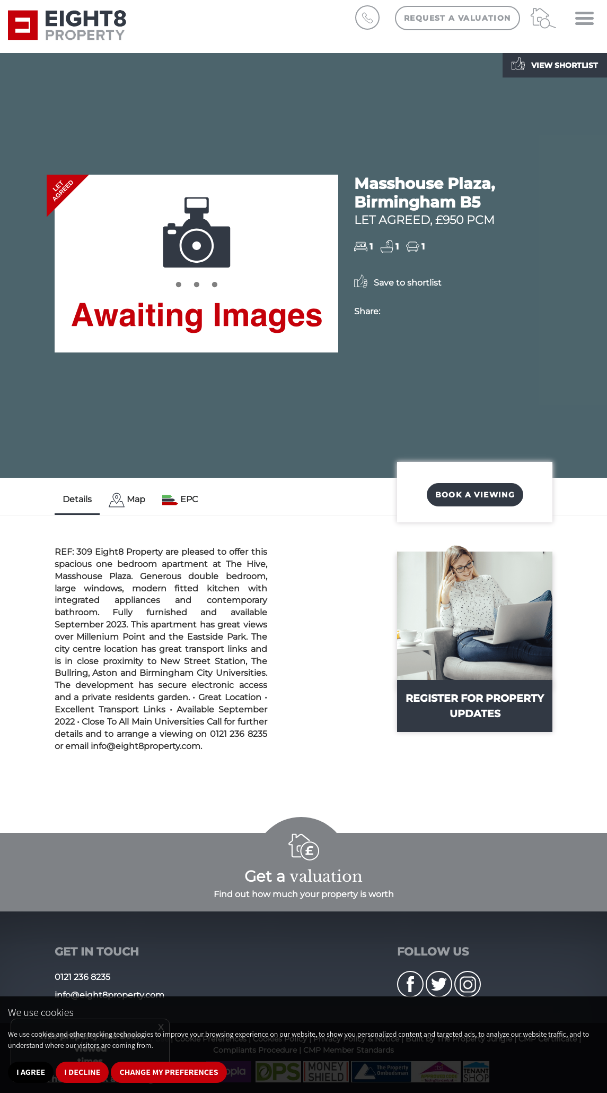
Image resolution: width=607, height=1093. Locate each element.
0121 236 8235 (82, 977)
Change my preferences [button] (168, 1072)
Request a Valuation (457, 18)
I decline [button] (82, 1072)
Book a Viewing (475, 495)
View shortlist (555, 63)
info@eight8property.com (109, 995)
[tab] (127, 500)
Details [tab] (77, 499)
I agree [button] (30, 1072)
